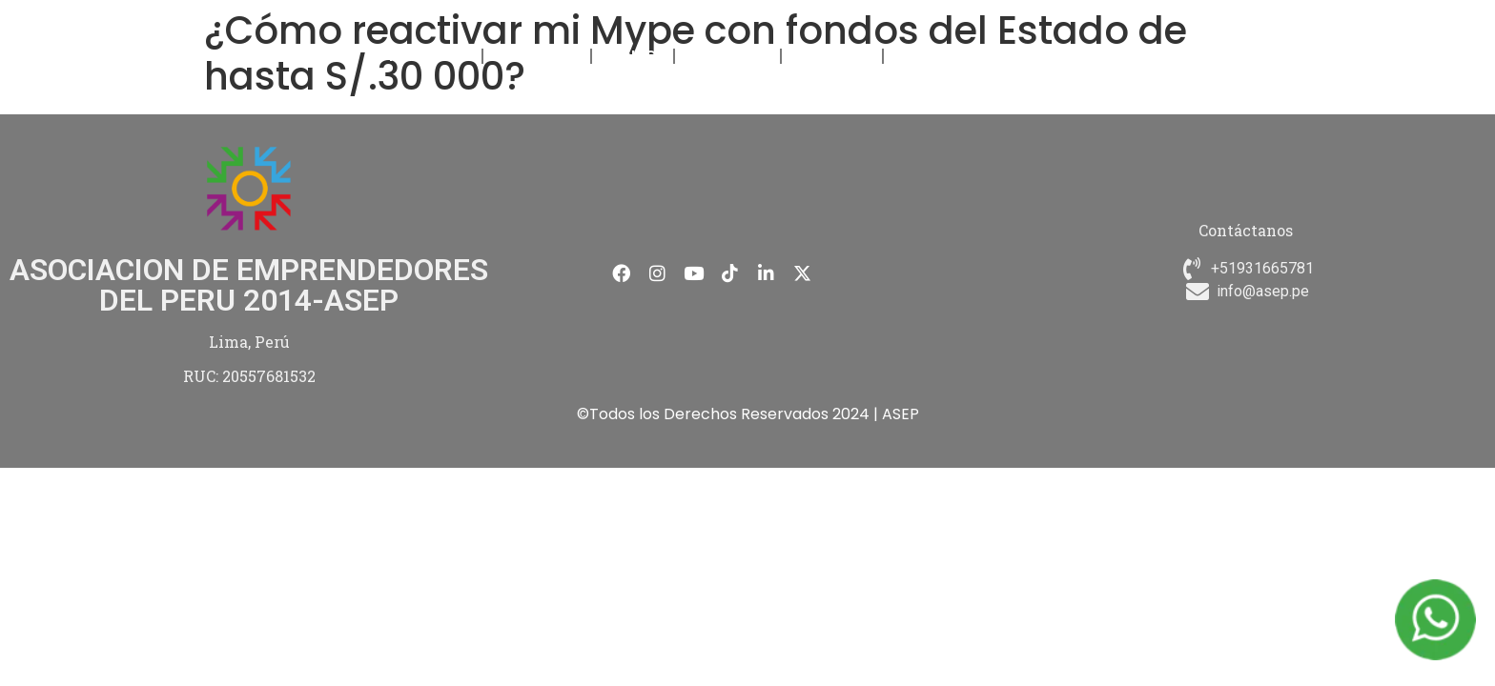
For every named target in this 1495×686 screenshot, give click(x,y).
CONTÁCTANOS (951, 56)
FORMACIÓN (537, 56)
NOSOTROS (432, 56)
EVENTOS (632, 56)
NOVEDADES (727, 56)
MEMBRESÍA (831, 56)
